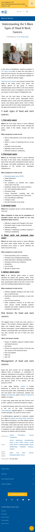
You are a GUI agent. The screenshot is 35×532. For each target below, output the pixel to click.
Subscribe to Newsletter (17, 494)
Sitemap (3, 511)
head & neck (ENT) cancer (19, 442)
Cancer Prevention (17, 435)
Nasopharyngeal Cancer (17, 455)
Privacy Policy (5, 517)
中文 (9, 6)
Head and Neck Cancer (21, 452)
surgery (22, 386)
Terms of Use (5, 523)
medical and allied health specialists (22, 418)
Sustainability (5, 520)
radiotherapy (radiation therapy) (21, 446)
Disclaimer (4, 514)
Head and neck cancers (8, 81)
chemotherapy (10, 395)
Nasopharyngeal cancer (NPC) (14, 176)
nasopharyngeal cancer (26, 444)
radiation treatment (26, 395)
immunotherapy (6, 410)
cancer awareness (16, 440)
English (3, 6)
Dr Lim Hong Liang (23, 37)
